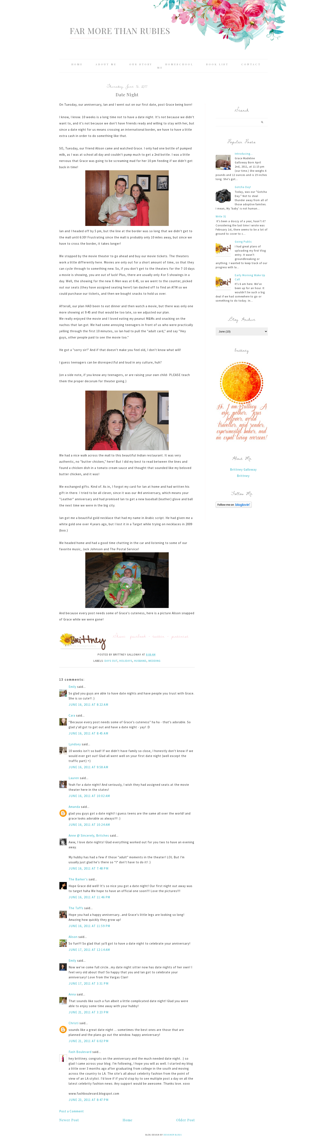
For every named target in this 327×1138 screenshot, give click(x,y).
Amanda (74, 807)
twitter (159, 636)
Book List (217, 64)
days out (110, 661)
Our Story (140, 64)
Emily (72, 687)
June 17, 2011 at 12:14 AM (89, 950)
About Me (106, 64)
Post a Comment (71, 1111)
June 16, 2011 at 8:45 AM (88, 733)
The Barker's (78, 879)
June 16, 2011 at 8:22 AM (88, 705)
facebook (138, 636)
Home (77, 64)
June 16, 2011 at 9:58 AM (88, 767)
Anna (72, 994)
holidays (125, 661)
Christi (74, 1023)
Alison (73, 937)
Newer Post (69, 1120)
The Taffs (76, 908)
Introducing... (244, 153)
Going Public (243, 241)
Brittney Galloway (243, 469)
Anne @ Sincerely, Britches (89, 835)
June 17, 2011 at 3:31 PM (88, 983)
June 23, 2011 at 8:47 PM (88, 1100)
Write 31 (221, 216)
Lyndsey (75, 744)
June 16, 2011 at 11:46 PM (89, 897)
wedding (154, 661)
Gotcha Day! (243, 187)
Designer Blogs (173, 1134)
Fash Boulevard (80, 1052)
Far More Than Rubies (120, 30)
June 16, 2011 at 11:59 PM (89, 926)
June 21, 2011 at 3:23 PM (88, 1012)
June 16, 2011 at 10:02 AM (89, 796)
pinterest (180, 636)
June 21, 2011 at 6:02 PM (88, 1041)
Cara (72, 715)
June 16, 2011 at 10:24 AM (89, 825)
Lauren (74, 778)
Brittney (243, 476)
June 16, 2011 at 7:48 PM (88, 868)
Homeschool (179, 64)
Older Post (185, 1120)
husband (140, 661)
